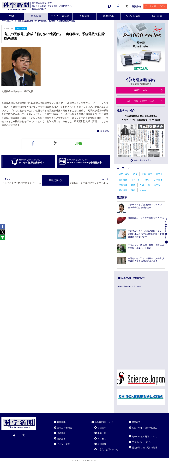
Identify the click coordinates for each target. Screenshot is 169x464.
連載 (133, 190)
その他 (142, 190)
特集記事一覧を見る (142, 160)
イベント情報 (63, 444)
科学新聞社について (104, 422)
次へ (162, 137)
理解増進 (123, 185)
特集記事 (61, 438)
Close (39, 418)
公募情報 (61, 433)
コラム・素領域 (64, 428)
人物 (141, 185)
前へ (119, 137)
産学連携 (123, 179)
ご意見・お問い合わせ (108, 449)
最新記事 (61, 422)
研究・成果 (124, 174)
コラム (147, 179)
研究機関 (123, 190)
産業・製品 (147, 174)
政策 (135, 174)
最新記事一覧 (56, 180)
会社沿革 (101, 428)
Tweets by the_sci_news (129, 286)
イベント (135, 179)
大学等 (157, 185)
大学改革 (158, 179)
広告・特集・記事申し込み (144, 428)
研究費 (159, 174)
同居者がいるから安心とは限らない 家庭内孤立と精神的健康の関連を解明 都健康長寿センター (147, 234)
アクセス (101, 438)
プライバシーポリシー (142, 442)
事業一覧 (101, 433)
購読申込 (136, 422)
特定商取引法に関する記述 (144, 447)
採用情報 (101, 444)
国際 (133, 185)
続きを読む (105, 131)
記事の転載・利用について (133, 278)
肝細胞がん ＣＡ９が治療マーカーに (146, 218)
